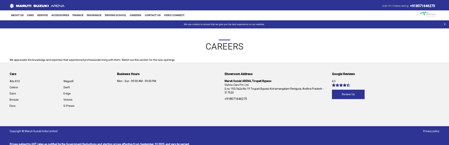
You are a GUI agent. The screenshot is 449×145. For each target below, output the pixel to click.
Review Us (348, 94)
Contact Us (141, 15)
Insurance (87, 15)
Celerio (14, 87)
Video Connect (161, 15)
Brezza (14, 99)
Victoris (67, 99)
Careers (125, 15)
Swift (66, 87)
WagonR (68, 81)
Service (40, 15)
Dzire (13, 93)
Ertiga (67, 93)
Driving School (107, 15)
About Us (17, 15)
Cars (29, 15)
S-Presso (69, 105)
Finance (72, 15)
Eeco (13, 105)
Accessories (56, 15)
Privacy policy (431, 131)
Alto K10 (15, 81)
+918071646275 (422, 6)
